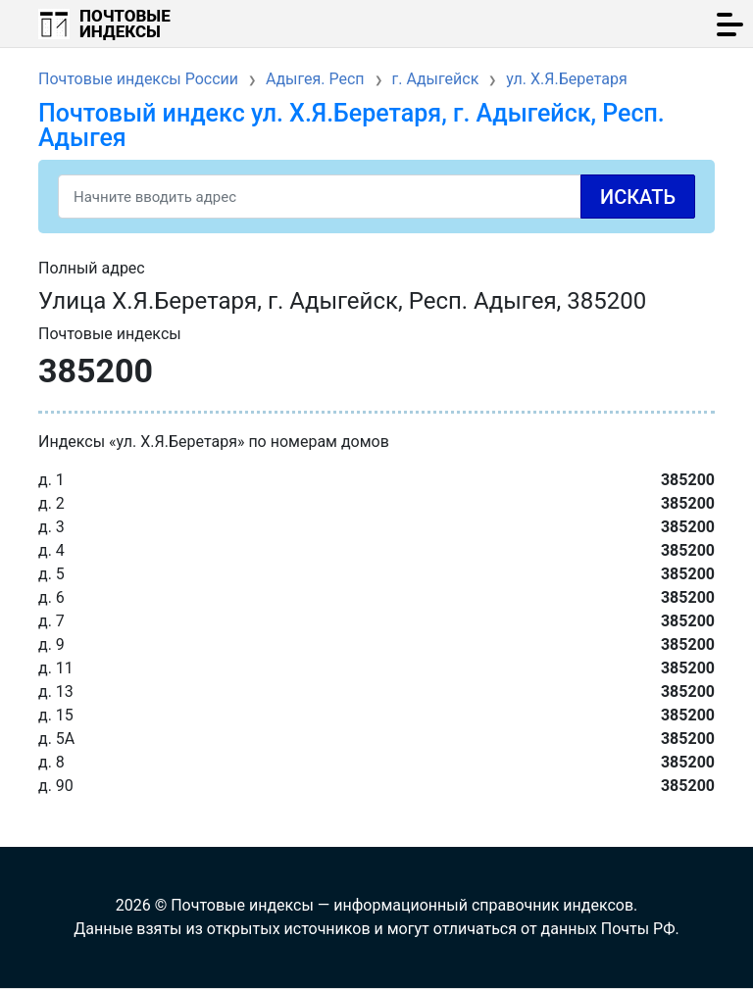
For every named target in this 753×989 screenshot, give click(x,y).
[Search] (376, 196)
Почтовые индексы (125, 23)
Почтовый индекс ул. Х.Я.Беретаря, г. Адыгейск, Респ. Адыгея (351, 125)
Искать (638, 197)
